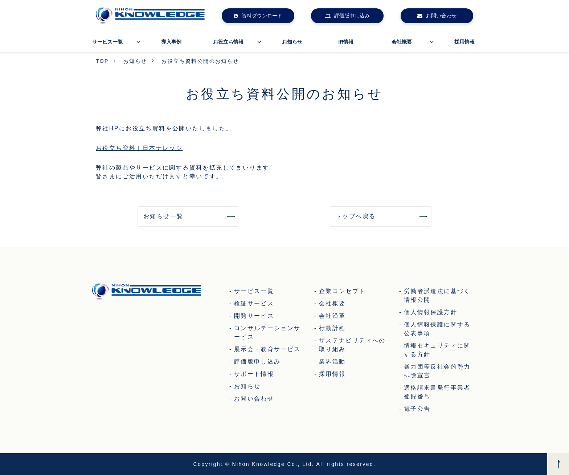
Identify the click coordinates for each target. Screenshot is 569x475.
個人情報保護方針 (430, 312)
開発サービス (254, 316)
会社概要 (402, 42)
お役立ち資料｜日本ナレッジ (139, 148)
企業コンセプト (342, 291)
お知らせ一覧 (163, 216)
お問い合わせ (441, 16)
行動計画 (332, 328)
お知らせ (292, 42)
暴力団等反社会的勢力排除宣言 (437, 371)
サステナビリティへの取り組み (352, 344)
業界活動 (332, 361)
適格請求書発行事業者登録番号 (437, 392)
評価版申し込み (352, 16)
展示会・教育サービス (267, 349)
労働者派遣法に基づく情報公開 (437, 295)
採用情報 (464, 42)
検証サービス (254, 303)
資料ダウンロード (262, 16)
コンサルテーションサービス (267, 332)
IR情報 (345, 42)
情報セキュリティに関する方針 (437, 349)
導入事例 (171, 42)
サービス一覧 (107, 42)
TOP (102, 61)
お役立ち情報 (228, 42)
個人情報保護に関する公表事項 (437, 328)
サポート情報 (254, 374)
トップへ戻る (356, 216)
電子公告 (417, 409)
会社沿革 (332, 316)
